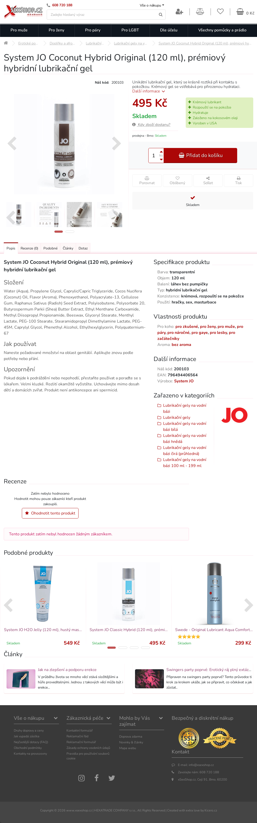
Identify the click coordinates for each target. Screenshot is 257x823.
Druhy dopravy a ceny (29, 730)
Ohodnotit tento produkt (50, 513)
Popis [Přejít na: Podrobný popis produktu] (11, 248)
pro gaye (199, 332)
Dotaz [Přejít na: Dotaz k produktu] (83, 248)
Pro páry (92, 30)
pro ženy (208, 326)
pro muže (226, 326)
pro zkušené (186, 326)
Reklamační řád (77, 736)
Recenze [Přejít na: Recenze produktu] (29, 248)
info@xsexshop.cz (201, 765)
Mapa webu (127, 748)
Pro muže (19, 30)
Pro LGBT (130, 30)
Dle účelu (168, 30)
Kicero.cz (211, 810)
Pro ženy (56, 30)
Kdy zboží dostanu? (151, 124)
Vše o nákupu (150, 5)
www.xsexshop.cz (79, 810)
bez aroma (181, 344)
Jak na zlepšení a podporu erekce (67, 670)
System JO (184, 381)
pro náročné (178, 332)
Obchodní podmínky (28, 748)
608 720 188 (62, 5)
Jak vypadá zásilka (26, 736)
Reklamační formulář (81, 742)
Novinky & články (131, 742)
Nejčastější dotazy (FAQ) (31, 742)
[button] (58, 231)
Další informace (149, 91)
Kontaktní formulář (80, 730)
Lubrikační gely (176, 417)
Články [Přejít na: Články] (68, 248)
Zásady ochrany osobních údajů (88, 748)
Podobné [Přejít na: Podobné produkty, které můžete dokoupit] (50, 248)
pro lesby (218, 332)
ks (161, 155)
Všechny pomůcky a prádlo (222, 30)
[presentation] (12, 144)
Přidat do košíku (200, 155)
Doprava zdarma (130, 736)
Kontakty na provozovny (30, 753)
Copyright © (48, 810)
